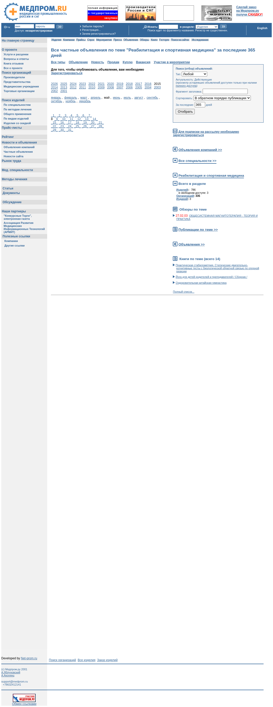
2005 (138, 87)
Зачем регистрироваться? (99, 33)
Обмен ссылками (24, 702)
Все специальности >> (197, 161)
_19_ (85, 122)
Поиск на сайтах (180, 39)
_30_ (62, 130)
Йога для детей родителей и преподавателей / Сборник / (211, 276)
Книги (154, 39)
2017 (138, 84)
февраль (70, 97)
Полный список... (183, 291)
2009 (101, 87)
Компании (68, 39)
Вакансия (143, 62)
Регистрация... (91, 29)
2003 (157, 87)
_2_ (59, 115)
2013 (63, 87)
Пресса (117, 39)
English (262, 28)
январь (56, 97)
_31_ (69, 130)
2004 (148, 87)
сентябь (152, 97)
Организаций (185, 195)
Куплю (128, 62)
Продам (113, 62)
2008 (110, 87)
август (138, 97)
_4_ (71, 115)
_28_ (100, 126)
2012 (73, 87)
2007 (119, 87)
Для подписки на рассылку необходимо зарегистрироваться (206, 133)
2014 (54, 87)
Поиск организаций (62, 660)
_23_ (62, 126)
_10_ (63, 119)
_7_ (89, 115)
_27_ (92, 126)
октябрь (56, 101)
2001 (63, 91)
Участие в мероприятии (172, 62)
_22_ (54, 126)
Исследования (200, 39)
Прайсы (81, 39)
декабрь (85, 101)
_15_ (54, 122)
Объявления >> (191, 244)
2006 (129, 87)
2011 (82, 87)
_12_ (79, 119)
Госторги (164, 39)
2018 (129, 84)
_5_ (77, 115)
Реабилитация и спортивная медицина (211, 175)
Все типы (58, 62)
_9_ (56, 119)
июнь (116, 97)
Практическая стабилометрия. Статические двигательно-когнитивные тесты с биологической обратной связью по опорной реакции (217, 268)
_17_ (69, 122)
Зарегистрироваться (66, 73)
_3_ (65, 115)
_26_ (85, 126)
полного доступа (186, 85)
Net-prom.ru (29, 658)
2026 (54, 84)
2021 (101, 84)
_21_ (100, 122)
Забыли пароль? (93, 26)
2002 (54, 91)
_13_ (86, 119)
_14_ (94, 119)
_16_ (62, 122)
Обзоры (144, 39)
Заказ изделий (107, 660)
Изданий (182, 198)
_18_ (77, 122)
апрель (95, 97)
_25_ (77, 126)
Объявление (78, 62)
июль (127, 97)
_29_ (54, 130)
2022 (91, 84)
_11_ (71, 119)
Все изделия (86, 660)
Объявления (130, 39)
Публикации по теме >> (198, 230)
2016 (148, 84)
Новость (97, 62)
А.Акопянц (7, 675)
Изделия (56, 39)
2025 (63, 84)
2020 (110, 84)
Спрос (91, 39)
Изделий (182, 189)
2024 (73, 84)
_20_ (92, 122)
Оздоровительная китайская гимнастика (201, 282)
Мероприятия (104, 39)
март (83, 97)
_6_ (83, 115)
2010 (91, 87)
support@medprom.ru (14, 681)
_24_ (69, 126)
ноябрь (71, 101)
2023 (82, 84)
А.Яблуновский (10, 672)
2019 (119, 84)
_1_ (53, 115)
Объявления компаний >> (200, 150)
